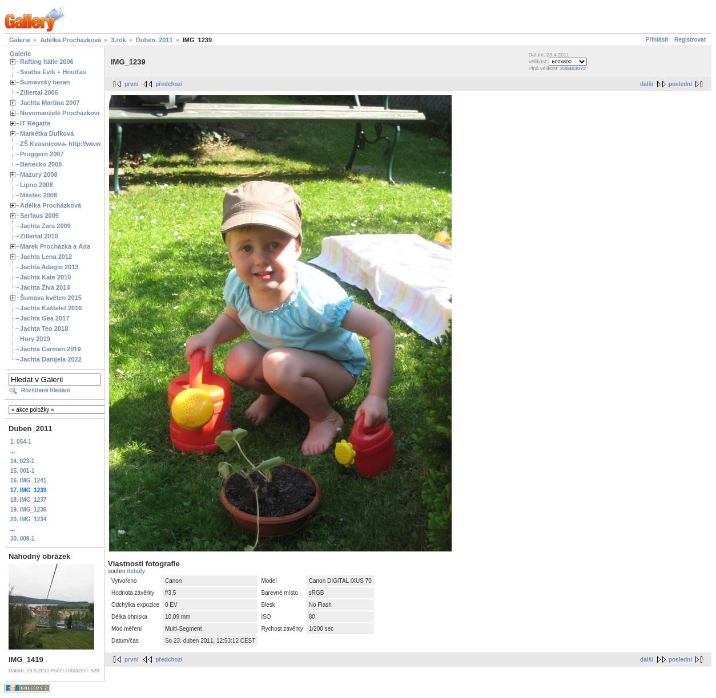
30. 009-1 (22, 538)
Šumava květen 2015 (51, 297)
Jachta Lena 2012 (46, 256)
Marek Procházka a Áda (55, 246)
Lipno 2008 (36, 184)
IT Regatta (35, 123)
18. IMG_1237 (28, 500)
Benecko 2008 (41, 164)
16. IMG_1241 (28, 480)
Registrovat (690, 39)
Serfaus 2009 (39, 215)
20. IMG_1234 (28, 519)
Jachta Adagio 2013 (49, 266)
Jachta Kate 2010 (45, 277)
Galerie (19, 39)
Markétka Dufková (47, 133)
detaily (136, 571)
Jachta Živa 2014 (45, 287)
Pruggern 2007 (42, 154)
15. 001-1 (22, 471)
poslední (680, 84)
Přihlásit (657, 39)
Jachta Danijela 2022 (51, 359)
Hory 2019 (35, 338)
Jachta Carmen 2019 (50, 349)
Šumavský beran (45, 82)
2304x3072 (573, 68)
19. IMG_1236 (28, 509)
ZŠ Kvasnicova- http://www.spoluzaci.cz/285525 (91, 143)
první (131, 84)
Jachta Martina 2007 (50, 102)
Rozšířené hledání (45, 390)
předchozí (168, 84)
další (646, 84)
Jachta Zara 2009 (45, 225)
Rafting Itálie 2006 (47, 61)
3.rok (118, 39)
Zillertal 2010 (39, 236)
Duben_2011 (154, 39)
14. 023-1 (22, 461)
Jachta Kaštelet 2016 (51, 308)
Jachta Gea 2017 (44, 318)
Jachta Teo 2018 (44, 328)
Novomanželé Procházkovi (59, 112)
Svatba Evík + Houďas (53, 71)
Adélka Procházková (70, 39)
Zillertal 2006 (39, 92)
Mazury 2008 (39, 174)
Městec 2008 (38, 195)
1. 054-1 (20, 442)
